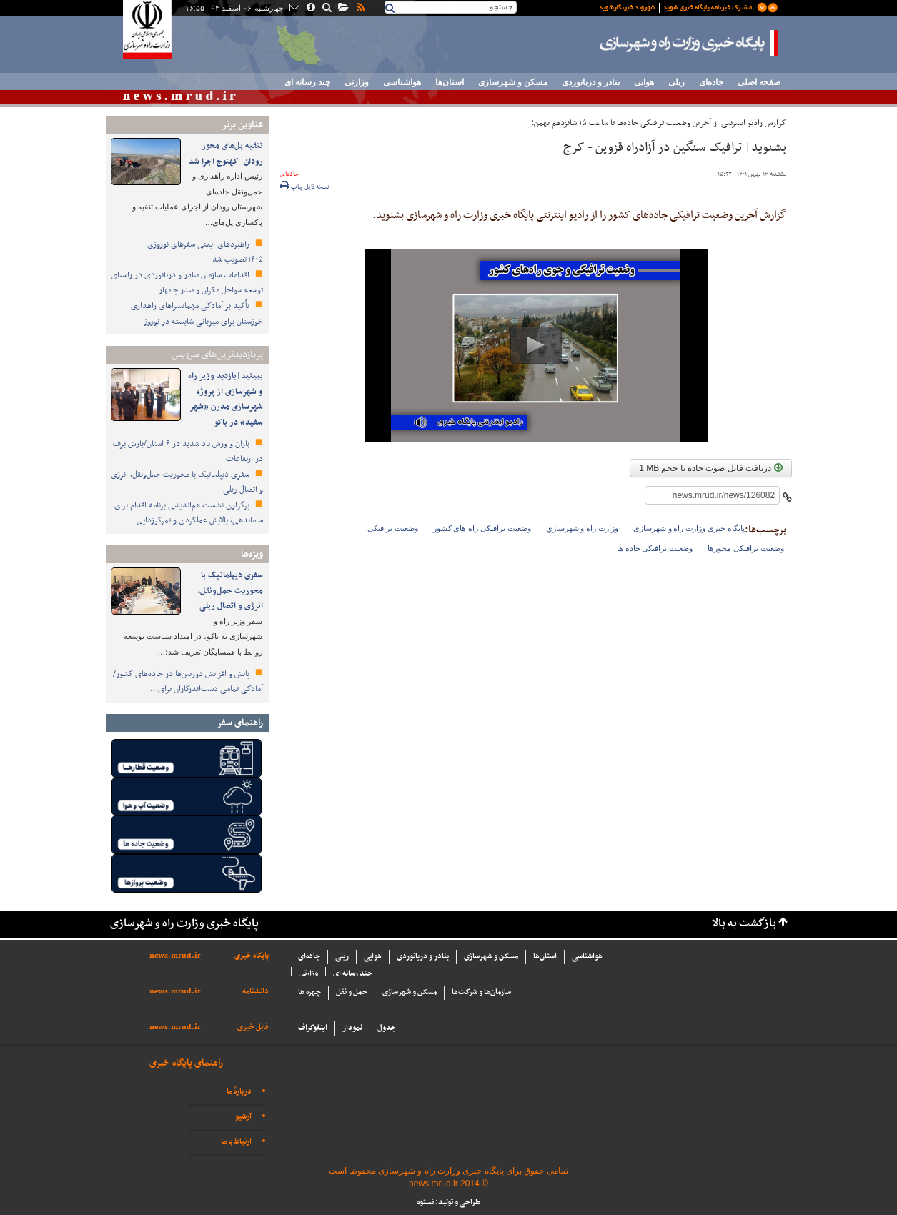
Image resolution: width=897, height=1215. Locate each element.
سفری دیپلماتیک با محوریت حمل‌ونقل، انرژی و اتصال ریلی (230, 590)
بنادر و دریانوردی (591, 82)
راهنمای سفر (240, 723)
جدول (386, 1028)
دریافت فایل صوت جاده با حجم (710, 468)
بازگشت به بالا (744, 924)
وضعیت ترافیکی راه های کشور (482, 528)
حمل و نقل (351, 992)
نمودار (352, 1028)
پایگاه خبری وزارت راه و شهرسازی (689, 43)
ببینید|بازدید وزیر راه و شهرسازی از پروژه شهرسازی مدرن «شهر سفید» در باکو (225, 399)
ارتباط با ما (236, 1142)
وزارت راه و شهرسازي (582, 528)
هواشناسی (402, 82)
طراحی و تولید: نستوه (448, 1202)
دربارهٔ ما (239, 1092)
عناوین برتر (242, 124)
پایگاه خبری (251, 956)
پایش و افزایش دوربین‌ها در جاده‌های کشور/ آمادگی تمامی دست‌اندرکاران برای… (188, 682)
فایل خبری (253, 1027)
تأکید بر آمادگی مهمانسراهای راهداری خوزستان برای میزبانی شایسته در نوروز (197, 314)
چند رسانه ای (307, 82)
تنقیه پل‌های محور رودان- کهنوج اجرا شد (226, 154)
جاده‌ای (711, 82)
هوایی (644, 82)
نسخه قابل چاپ (304, 187)
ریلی (676, 82)
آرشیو (243, 1117)
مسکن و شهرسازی (512, 82)
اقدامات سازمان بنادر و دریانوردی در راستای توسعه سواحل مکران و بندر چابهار (187, 283)
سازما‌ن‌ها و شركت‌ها (481, 992)
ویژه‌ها (252, 554)
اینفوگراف (312, 1028)
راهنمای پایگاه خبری (186, 1063)
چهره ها (309, 992)
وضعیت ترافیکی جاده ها (655, 548)
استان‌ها (449, 82)
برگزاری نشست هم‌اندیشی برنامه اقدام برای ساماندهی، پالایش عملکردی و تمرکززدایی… (188, 513)
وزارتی (357, 82)
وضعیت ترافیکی (392, 528)
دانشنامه (255, 991)
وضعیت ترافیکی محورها (746, 548)
